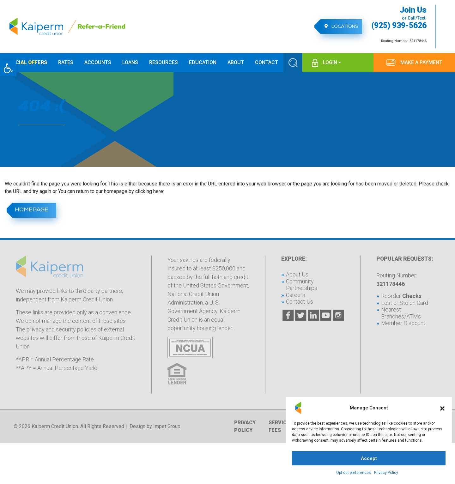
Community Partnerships (301, 285)
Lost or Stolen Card (404, 302)
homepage (30, 210)
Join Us (413, 10)
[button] (8, 68)
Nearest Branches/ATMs (401, 313)
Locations (339, 26)
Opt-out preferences (353, 472)
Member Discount (403, 323)
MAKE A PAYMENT (421, 62)
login (330, 62)
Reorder (401, 296)
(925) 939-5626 (399, 26)
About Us (297, 274)
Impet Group (166, 426)
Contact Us (299, 301)
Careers (295, 295)
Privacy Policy (386, 472)
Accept (369, 458)
